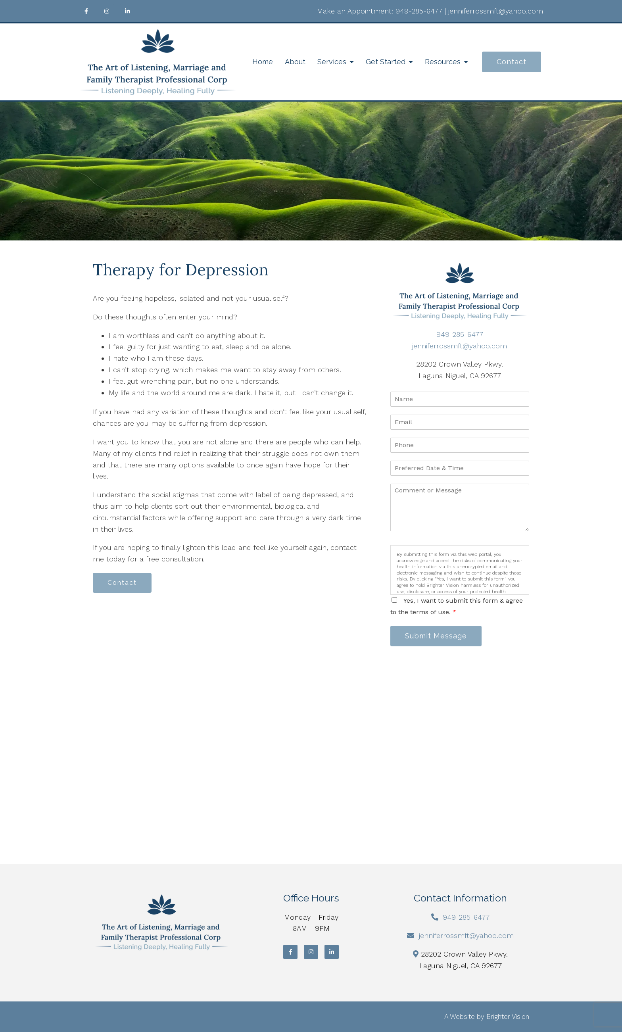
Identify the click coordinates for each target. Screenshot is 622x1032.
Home (262, 62)
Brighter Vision (507, 1016)
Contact (511, 62)
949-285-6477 (418, 11)
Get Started (385, 62)
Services (331, 62)
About (295, 62)
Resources (443, 62)
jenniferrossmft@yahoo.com (495, 11)
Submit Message (436, 636)
